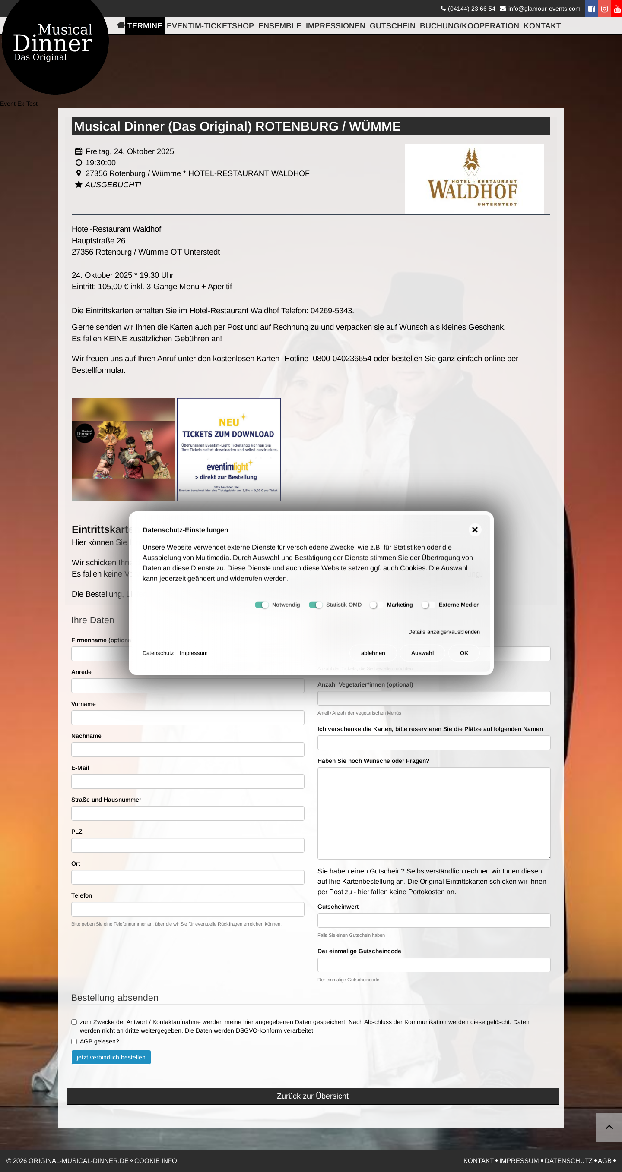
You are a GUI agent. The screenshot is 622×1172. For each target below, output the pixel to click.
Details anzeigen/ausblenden (444, 636)
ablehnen (373, 658)
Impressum (194, 658)
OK (464, 658)
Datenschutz (158, 658)
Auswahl (422, 658)
